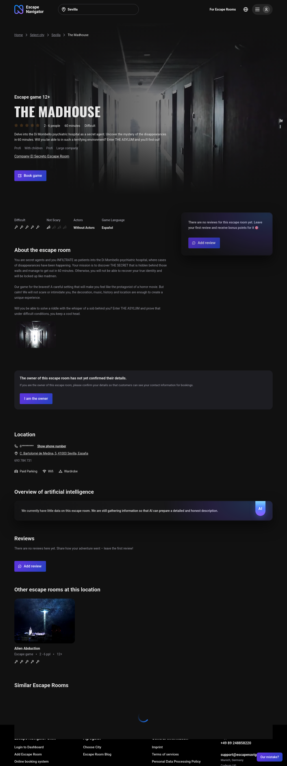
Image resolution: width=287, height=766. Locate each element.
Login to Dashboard (29, 747)
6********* (27, 446)
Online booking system (31, 762)
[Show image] (35, 335)
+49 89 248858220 (236, 743)
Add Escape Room (28, 754)
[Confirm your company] (36, 398)
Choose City (92, 747)
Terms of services (165, 754)
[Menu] (262, 9)
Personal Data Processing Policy (176, 762)
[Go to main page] (29, 9)
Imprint (157, 747)
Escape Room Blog (97, 754)
